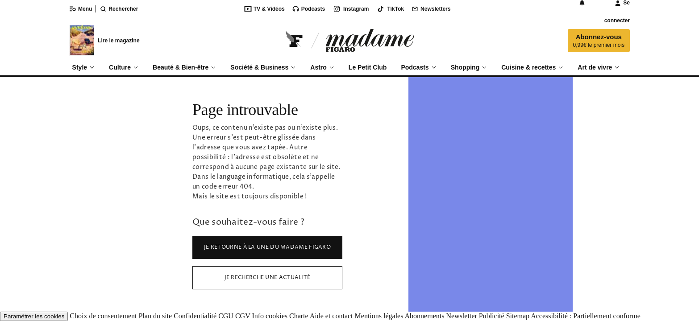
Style (83, 67)
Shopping (469, 67)
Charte (299, 316)
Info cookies (270, 316)
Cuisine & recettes (532, 67)
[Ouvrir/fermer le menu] (82, 9)
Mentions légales (380, 316)
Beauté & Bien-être (184, 67)
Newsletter (462, 316)
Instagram (350, 8)
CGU (226, 316)
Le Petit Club (368, 67)
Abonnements (425, 316)
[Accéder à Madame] (370, 40)
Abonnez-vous (598, 41)
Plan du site (156, 316)
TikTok (390, 8)
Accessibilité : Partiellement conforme (586, 316)
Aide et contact (332, 316)
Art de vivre (599, 67)
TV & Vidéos (264, 8)
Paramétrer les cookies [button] (34, 316)
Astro (322, 67)
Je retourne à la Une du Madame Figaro (267, 247)
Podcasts (308, 8)
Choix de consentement (104, 316)
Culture (123, 67)
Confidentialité (196, 316)
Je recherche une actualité (268, 277)
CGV (243, 316)
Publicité (492, 316)
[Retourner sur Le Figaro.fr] (294, 40)
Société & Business (263, 67)
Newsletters (430, 8)
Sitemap (518, 316)
